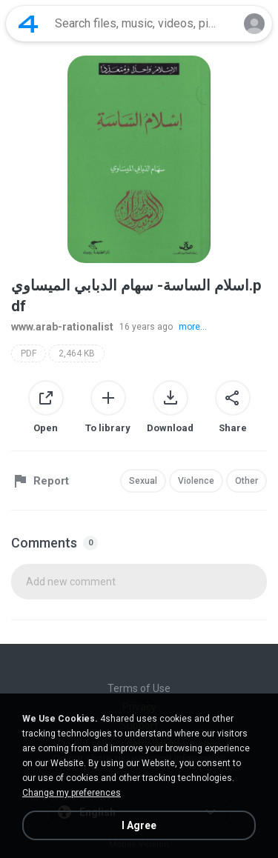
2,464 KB (77, 353)
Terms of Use (139, 688)
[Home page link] (28, 23)
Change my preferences (71, 793)
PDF (28, 353)
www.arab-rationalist (62, 327)
